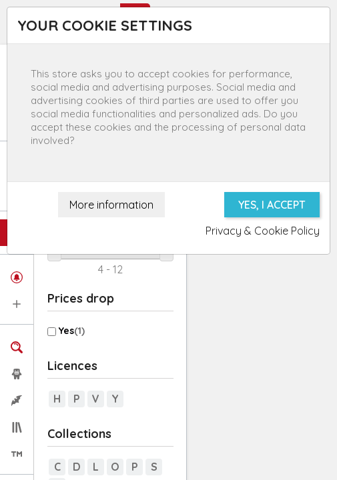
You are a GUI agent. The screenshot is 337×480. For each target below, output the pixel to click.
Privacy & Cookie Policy (263, 230)
